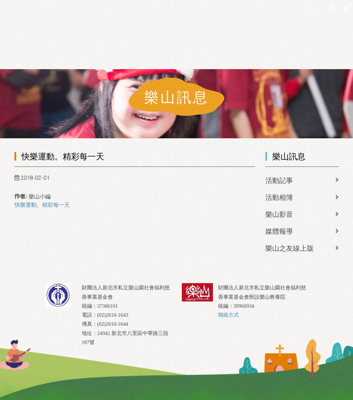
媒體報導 (279, 231)
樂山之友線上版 (289, 248)
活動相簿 (279, 197)
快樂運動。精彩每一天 (42, 205)
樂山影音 (279, 214)
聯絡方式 (228, 315)
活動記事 (279, 180)
